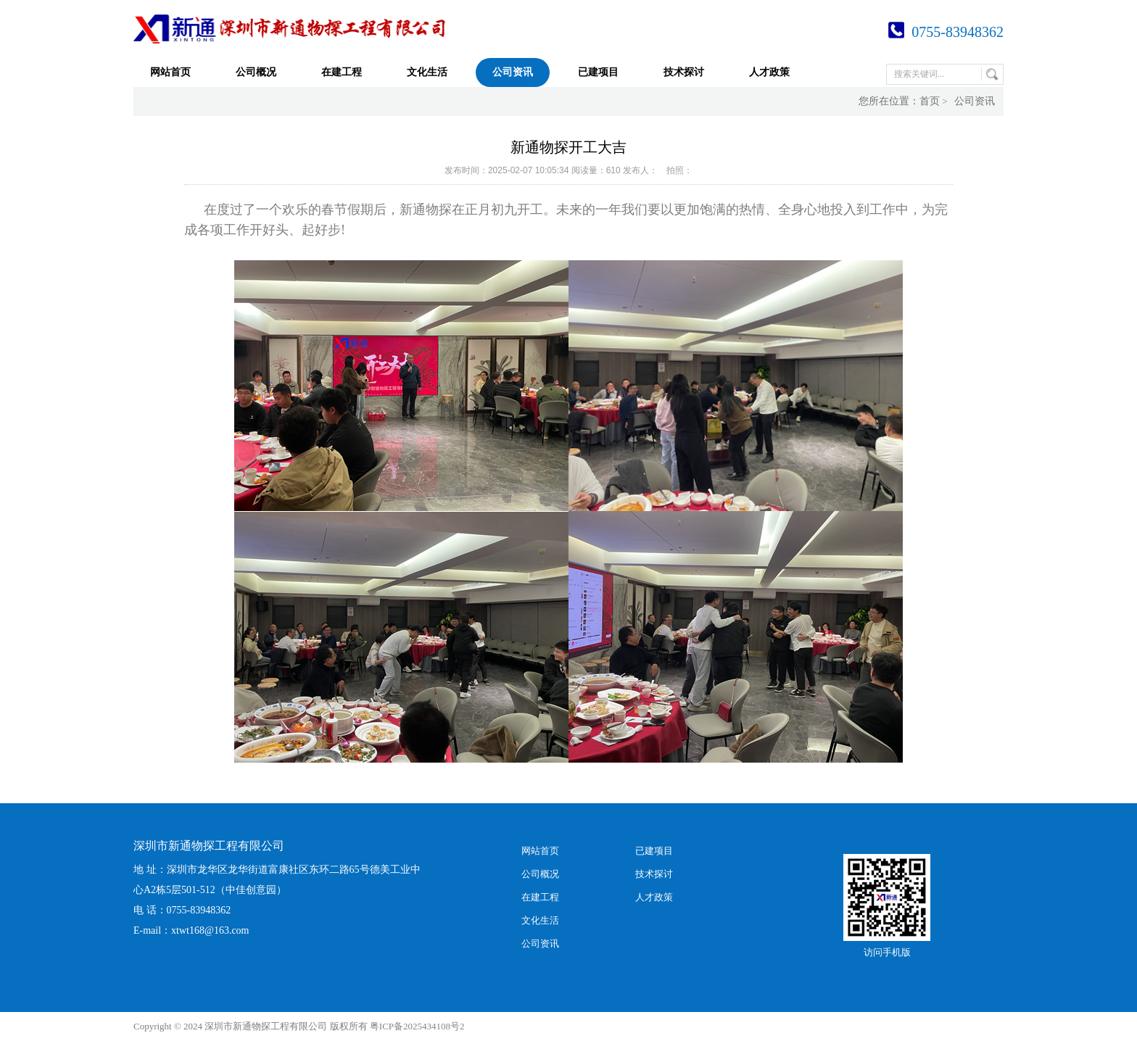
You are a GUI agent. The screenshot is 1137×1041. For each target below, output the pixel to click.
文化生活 (427, 72)
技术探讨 (683, 72)
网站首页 (170, 72)
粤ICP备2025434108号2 (417, 1026)
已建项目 (598, 72)
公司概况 (256, 72)
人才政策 (769, 72)
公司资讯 (512, 72)
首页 (929, 101)
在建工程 (341, 72)
